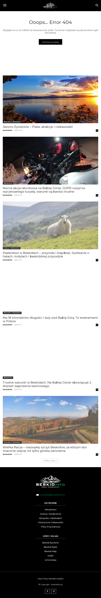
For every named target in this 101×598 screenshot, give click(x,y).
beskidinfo (7, 130)
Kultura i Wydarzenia (12, 248)
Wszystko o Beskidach (12, 122)
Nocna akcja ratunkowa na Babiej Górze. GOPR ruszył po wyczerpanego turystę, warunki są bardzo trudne (44, 189)
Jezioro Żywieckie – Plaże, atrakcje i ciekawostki (38, 126)
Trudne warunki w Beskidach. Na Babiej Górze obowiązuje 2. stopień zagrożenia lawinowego (47, 384)
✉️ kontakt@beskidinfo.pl (50, 495)
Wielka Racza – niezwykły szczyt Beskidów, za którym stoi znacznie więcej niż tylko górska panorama (45, 448)
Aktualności (8, 183)
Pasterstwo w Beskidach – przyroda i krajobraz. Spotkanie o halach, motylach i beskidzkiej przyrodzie (46, 254)
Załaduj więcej (50, 460)
